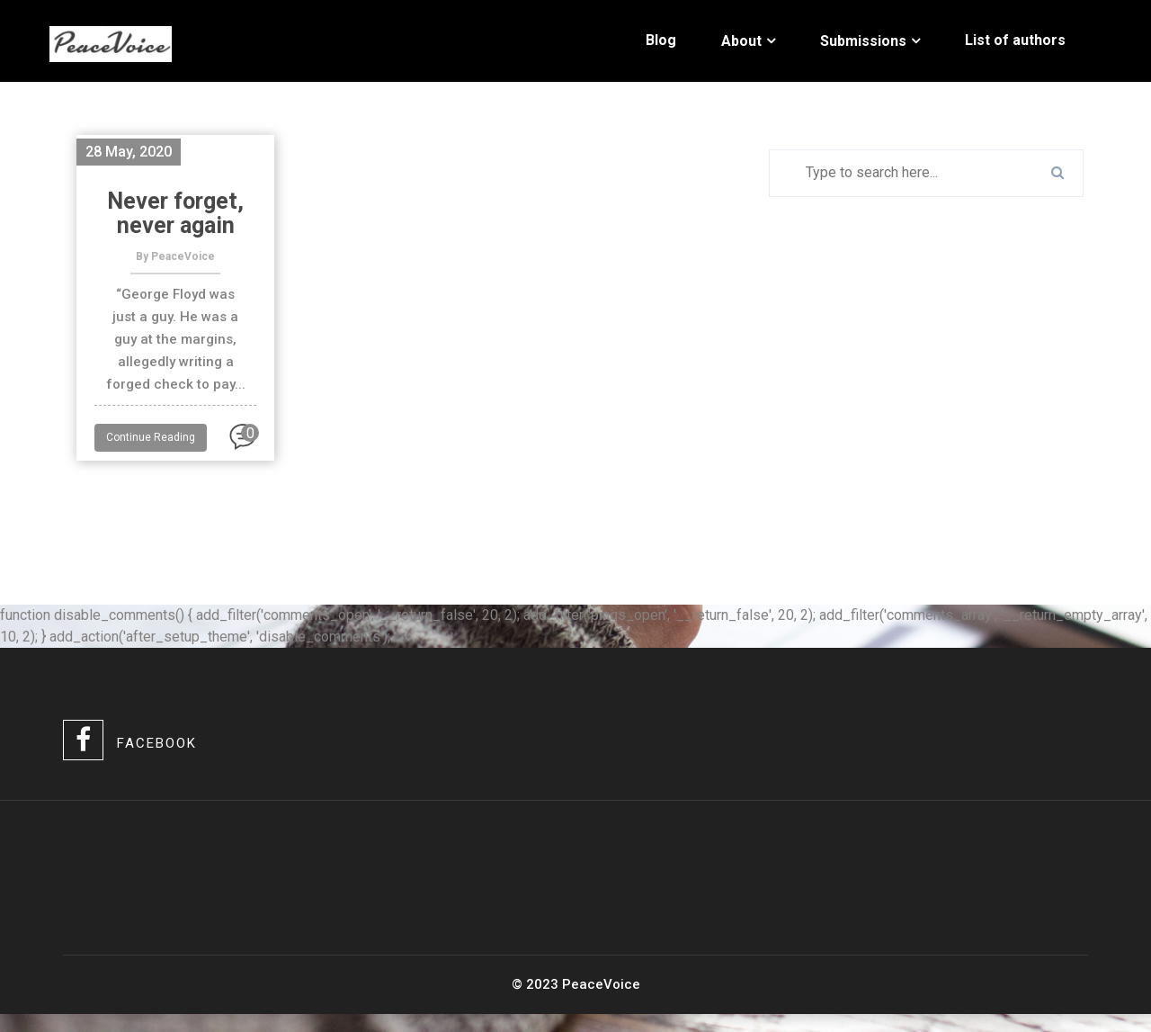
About (741, 40)
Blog (661, 40)
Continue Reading (150, 437)
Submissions (863, 40)
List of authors (1015, 40)
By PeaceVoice (175, 256)
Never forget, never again (175, 213)
